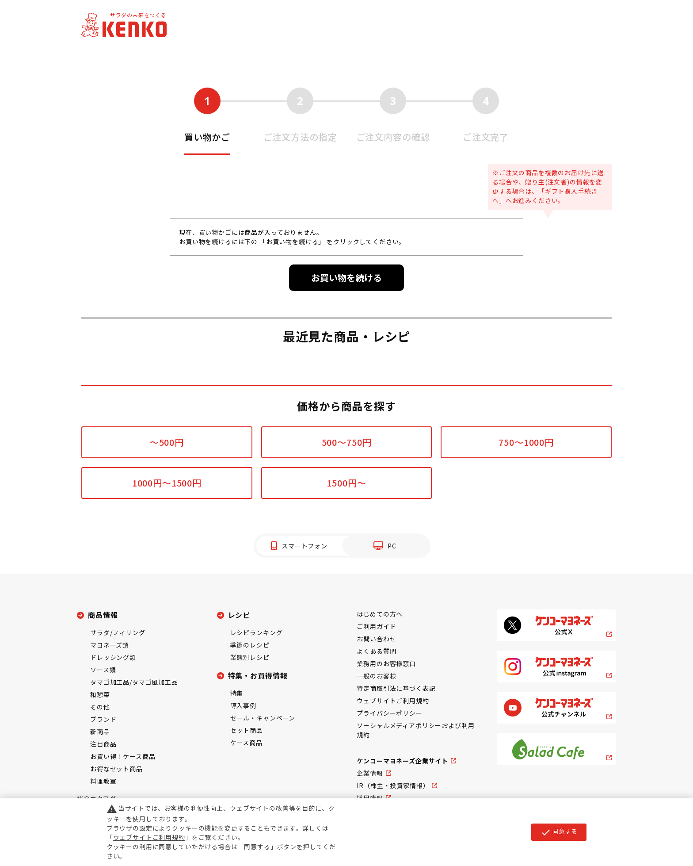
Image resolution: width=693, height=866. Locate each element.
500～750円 (347, 442)
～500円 (167, 442)
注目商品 (103, 744)
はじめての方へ (380, 613)
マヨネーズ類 (109, 644)
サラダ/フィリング (117, 632)
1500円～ (346, 482)
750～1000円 (526, 442)
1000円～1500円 (167, 482)
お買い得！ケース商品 (122, 756)
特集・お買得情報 (258, 675)
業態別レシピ (250, 657)
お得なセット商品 (116, 768)
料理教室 (103, 781)
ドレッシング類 (113, 657)
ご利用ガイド (376, 626)
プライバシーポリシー (389, 713)
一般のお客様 (376, 675)
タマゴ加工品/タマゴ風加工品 (134, 682)
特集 (237, 693)
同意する (559, 832)
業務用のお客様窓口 (386, 663)
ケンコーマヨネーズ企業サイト (402, 760)
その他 (100, 706)
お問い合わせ (376, 638)
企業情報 (370, 773)
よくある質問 (376, 651)
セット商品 (246, 730)
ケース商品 (246, 742)
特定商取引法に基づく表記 (396, 688)
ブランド (103, 719)
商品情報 (103, 614)
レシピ (239, 614)
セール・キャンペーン (262, 717)
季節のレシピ (250, 644)
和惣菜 (100, 694)
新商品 (100, 731)
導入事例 (243, 705)
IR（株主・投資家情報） (393, 785)
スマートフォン (304, 545)
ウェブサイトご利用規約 (393, 700)
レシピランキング (256, 632)
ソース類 (103, 669)
